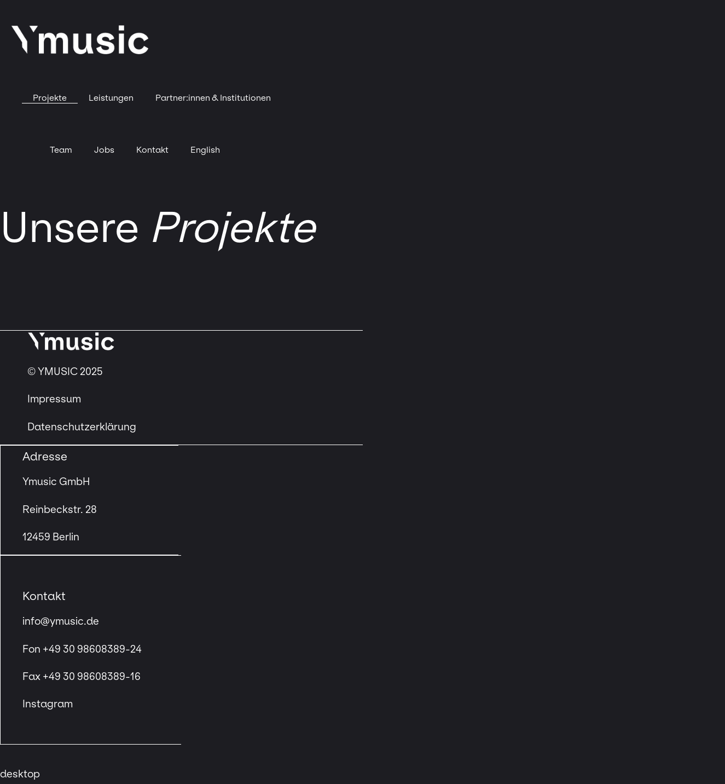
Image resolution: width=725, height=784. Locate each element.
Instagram (47, 704)
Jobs (104, 150)
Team (61, 150)
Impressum (55, 399)
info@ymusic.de (60, 621)
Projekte (50, 98)
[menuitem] (205, 150)
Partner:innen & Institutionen (213, 98)
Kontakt (152, 150)
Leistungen (111, 98)
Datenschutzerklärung (81, 427)
